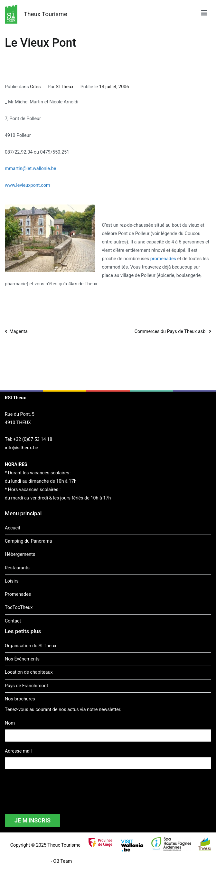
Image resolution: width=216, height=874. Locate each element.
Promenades (18, 594)
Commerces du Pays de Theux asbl (171, 331)
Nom (10, 723)
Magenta (18, 331)
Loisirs (12, 581)
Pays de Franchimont (26, 686)
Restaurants (17, 568)
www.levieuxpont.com (27, 185)
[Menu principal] (204, 14)
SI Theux (64, 87)
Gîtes (35, 87)
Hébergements (20, 554)
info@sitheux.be (21, 448)
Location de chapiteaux (29, 672)
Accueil (12, 528)
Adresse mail (18, 751)
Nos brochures (20, 699)
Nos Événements (22, 659)
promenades (163, 258)
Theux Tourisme (45, 14)
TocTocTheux (19, 607)
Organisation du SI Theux (30, 646)
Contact (13, 621)
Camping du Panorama (28, 541)
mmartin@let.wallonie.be (30, 168)
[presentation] (54, 787)
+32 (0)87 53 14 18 (32, 439)
